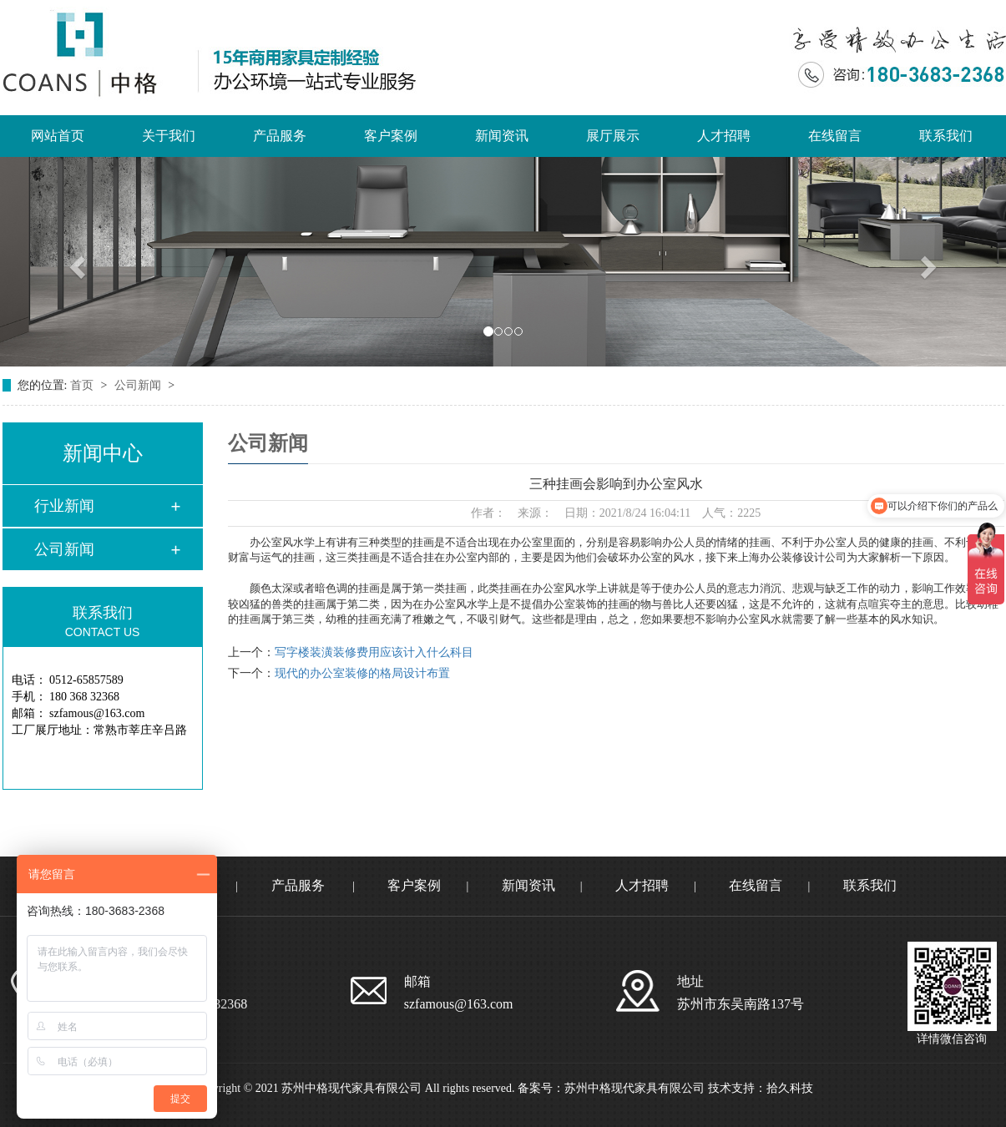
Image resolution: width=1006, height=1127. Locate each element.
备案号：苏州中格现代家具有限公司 (611, 1088)
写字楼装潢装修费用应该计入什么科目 (374, 652)
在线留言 (835, 136)
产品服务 (279, 136)
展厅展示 (612, 136)
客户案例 (390, 136)
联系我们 (946, 136)
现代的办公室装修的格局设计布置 (362, 673)
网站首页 (57, 136)
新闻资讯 (501, 136)
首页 (83, 385)
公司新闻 (139, 385)
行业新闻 (64, 506)
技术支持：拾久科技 (760, 1088)
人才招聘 (724, 136)
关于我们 (168, 136)
